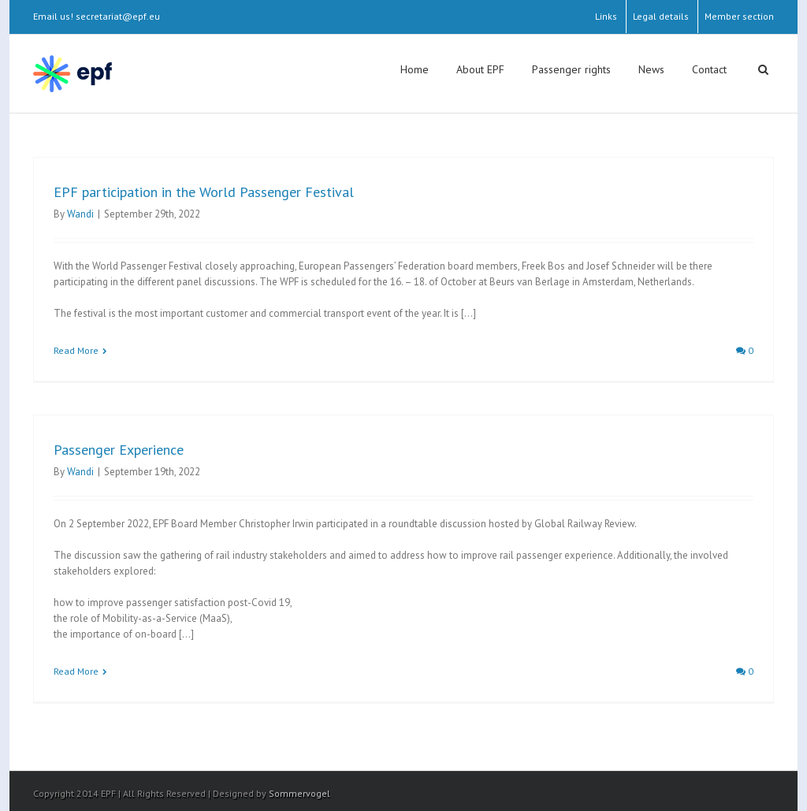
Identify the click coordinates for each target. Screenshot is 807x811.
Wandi (80, 214)
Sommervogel (299, 793)
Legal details (661, 16)
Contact (709, 69)
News (651, 69)
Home (414, 69)
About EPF (480, 69)
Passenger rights (571, 69)
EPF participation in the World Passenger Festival (204, 192)
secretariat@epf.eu (118, 16)
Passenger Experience (119, 450)
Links (606, 16)
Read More (76, 350)
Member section (739, 16)
